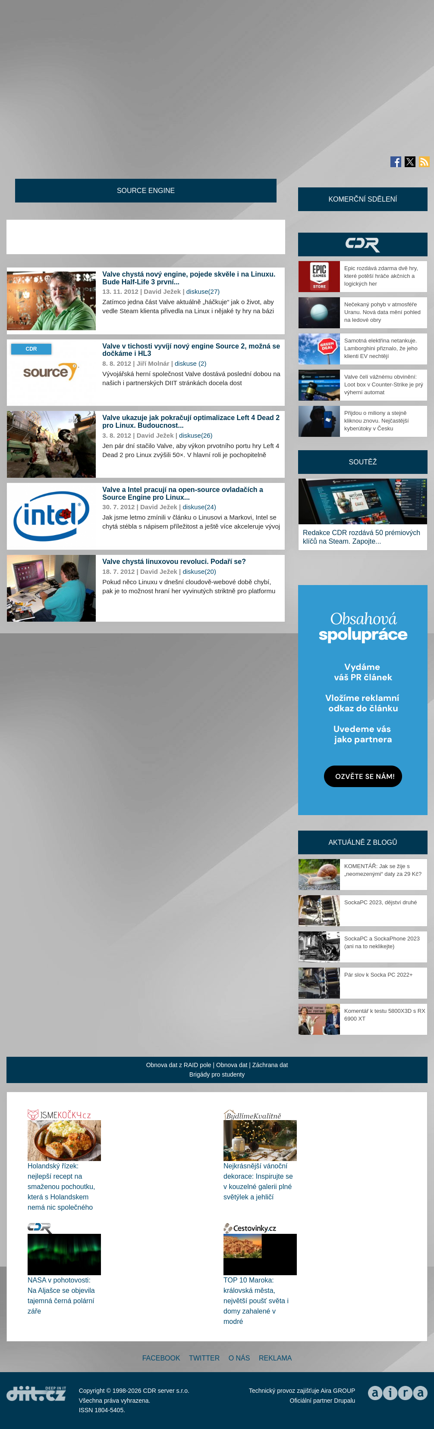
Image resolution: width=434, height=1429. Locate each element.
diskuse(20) (199, 571)
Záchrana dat (270, 1065)
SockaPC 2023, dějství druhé (380, 902)
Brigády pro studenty (217, 1074)
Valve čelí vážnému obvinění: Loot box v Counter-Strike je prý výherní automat (383, 384)
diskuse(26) (196, 435)
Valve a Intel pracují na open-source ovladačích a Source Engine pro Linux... (182, 493)
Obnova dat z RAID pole (178, 1065)
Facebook (161, 1358)
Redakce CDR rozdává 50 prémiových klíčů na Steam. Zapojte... (361, 537)
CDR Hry (363, 244)
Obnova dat (231, 1065)
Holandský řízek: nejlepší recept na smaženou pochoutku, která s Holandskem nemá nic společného (61, 1186)
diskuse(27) (203, 291)
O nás (239, 1358)
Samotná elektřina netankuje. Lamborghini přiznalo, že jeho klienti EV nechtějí (381, 348)
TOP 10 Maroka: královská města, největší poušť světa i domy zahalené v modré (256, 1300)
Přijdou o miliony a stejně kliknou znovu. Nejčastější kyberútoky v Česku (376, 421)
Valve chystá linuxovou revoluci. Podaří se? (174, 561)
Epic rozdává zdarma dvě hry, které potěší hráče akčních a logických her (381, 276)
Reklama (275, 1358)
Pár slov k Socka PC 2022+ (378, 974)
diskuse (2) (190, 363)
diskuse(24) (199, 507)
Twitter (204, 1358)
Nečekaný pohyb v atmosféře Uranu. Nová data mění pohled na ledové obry (382, 312)
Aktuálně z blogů (362, 842)
